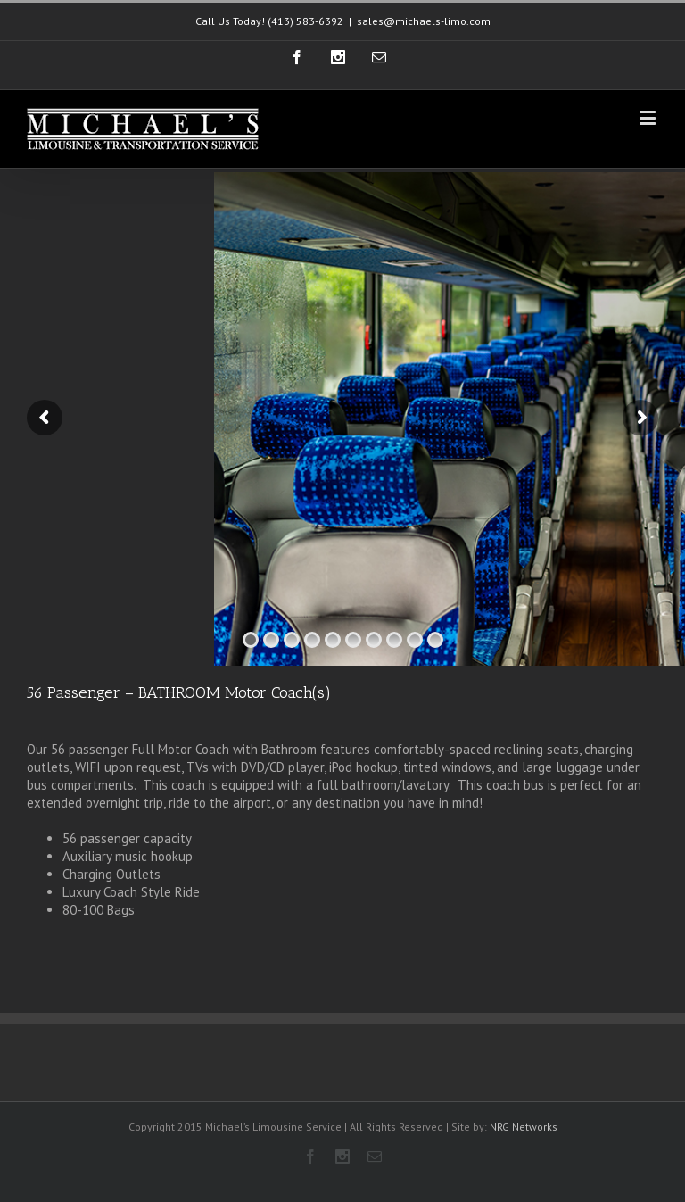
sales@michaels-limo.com (424, 21)
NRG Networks (523, 1126)
